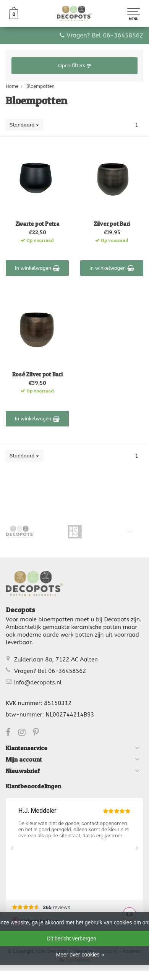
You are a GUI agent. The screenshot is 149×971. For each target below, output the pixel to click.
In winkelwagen (37, 268)
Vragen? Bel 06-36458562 (104, 35)
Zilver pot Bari (112, 223)
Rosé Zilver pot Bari (37, 374)
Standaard (24, 125)
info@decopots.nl (38, 682)
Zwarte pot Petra (37, 223)
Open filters (74, 65)
